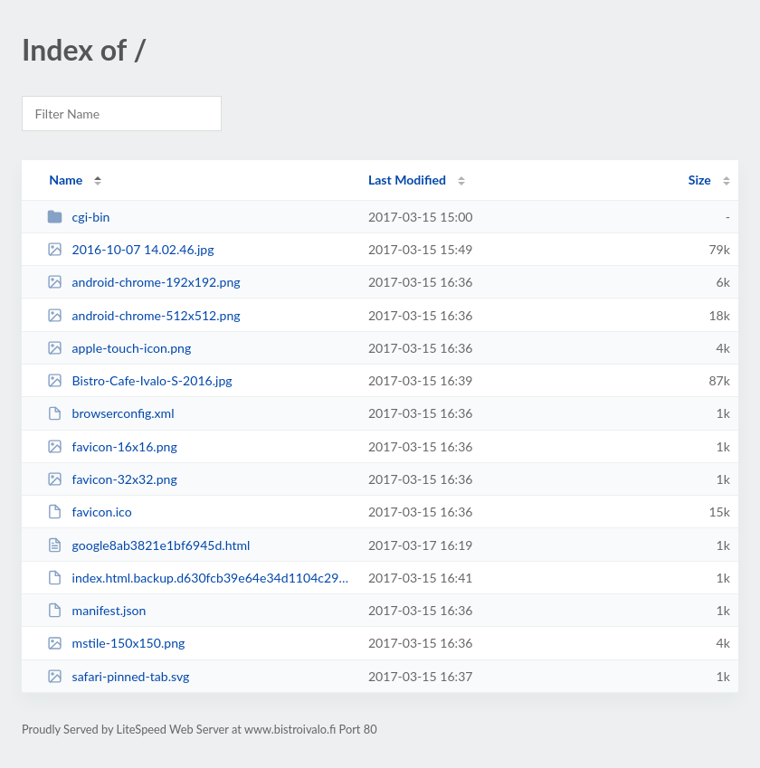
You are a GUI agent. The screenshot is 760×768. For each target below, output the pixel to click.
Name (65, 179)
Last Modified (407, 179)
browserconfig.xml (110, 413)
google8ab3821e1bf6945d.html (148, 545)
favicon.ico (89, 511)
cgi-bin (78, 216)
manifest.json (96, 610)
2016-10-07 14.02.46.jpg (130, 249)
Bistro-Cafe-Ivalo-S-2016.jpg (139, 380)
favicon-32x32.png (112, 479)
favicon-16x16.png (112, 446)
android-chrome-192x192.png (144, 281)
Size (700, 179)
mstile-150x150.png (116, 642)
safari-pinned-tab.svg (118, 676)
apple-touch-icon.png (119, 348)
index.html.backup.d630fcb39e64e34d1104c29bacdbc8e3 (199, 577)
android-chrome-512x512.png (144, 315)
